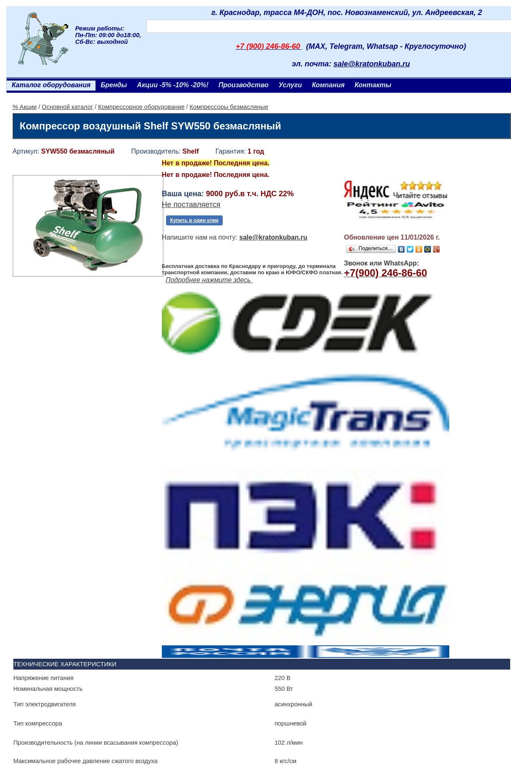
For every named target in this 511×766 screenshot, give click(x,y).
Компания (328, 84)
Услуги (290, 84)
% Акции (25, 107)
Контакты (373, 84)
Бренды (114, 84)
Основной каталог (67, 107)
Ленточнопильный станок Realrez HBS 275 (84, 709)
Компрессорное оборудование (141, 107)
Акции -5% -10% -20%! (172, 84)
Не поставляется (191, 209)
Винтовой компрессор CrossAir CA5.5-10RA (388, 590)
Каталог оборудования (51, 84)
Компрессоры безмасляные (229, 107)
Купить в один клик (194, 225)
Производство (244, 84)
